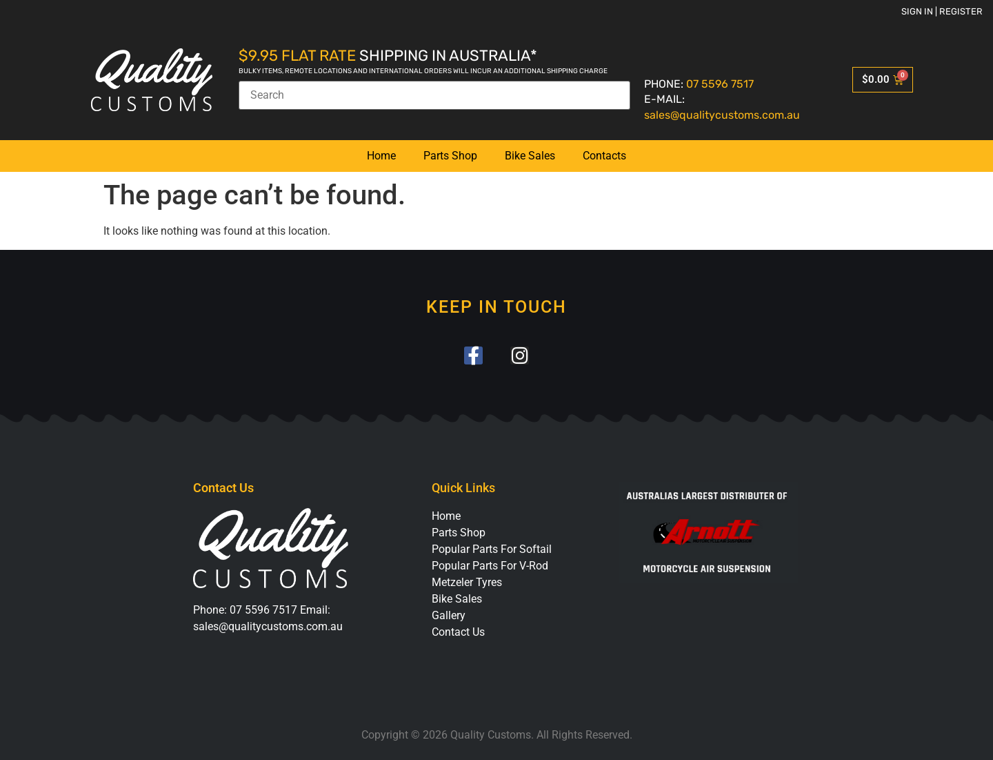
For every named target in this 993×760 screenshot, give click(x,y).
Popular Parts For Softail (492, 549)
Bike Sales (530, 155)
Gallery (448, 616)
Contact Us (458, 632)
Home (381, 155)
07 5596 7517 (720, 83)
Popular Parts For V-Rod (490, 566)
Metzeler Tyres (467, 583)
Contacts (604, 155)
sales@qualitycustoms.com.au (722, 114)
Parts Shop (450, 155)
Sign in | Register (942, 11)
